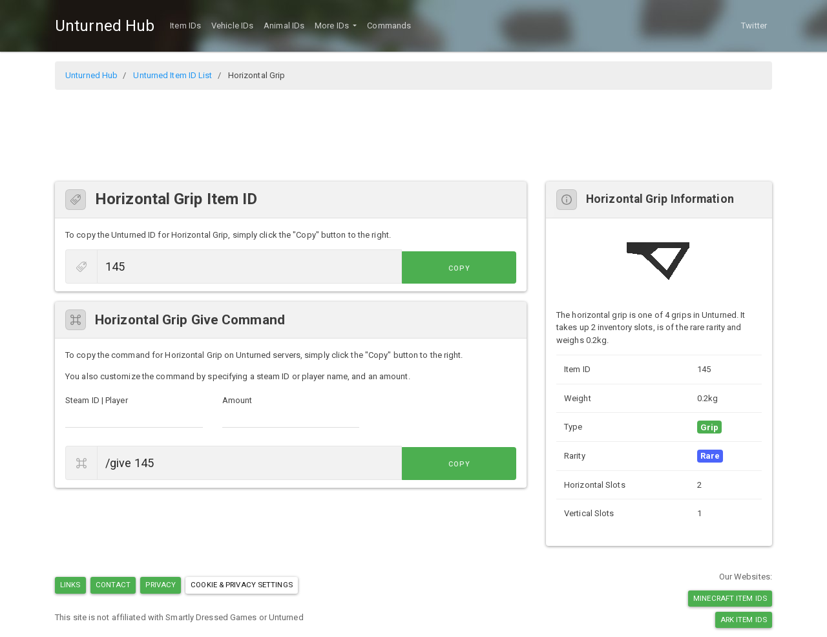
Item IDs (185, 25)
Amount (237, 400)
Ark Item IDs (743, 619)
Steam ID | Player (96, 400)
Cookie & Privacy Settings (242, 584)
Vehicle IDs (232, 25)
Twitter (754, 25)
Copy (487, 268)
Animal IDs (284, 25)
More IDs (333, 25)
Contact (113, 584)
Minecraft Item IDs (730, 598)
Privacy (160, 584)
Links (70, 584)
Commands (389, 25)
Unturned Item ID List (172, 75)
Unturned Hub (104, 26)
